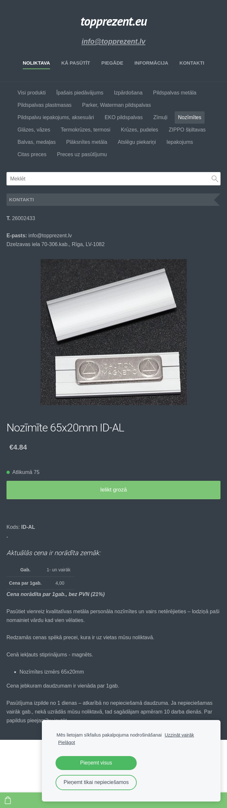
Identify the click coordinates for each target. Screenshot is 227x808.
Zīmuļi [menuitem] (160, 117)
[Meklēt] (113, 178)
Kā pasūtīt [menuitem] (75, 63)
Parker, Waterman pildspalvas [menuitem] (116, 105)
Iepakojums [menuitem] (179, 142)
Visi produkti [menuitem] (32, 92)
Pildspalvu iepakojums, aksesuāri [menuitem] (56, 117)
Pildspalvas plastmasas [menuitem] (44, 105)
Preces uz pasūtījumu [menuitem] (82, 154)
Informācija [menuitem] (151, 63)
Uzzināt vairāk (179, 735)
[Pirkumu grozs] (8, 800)
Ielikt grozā (113, 490)
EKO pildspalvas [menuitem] (124, 117)
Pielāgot (66, 742)
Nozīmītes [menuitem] (189, 117)
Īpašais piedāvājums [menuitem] (79, 92)
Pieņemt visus (96, 762)
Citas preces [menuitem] (32, 154)
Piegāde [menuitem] (112, 63)
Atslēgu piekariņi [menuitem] (137, 142)
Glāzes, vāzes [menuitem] (34, 129)
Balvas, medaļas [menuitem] (37, 142)
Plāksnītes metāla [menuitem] (86, 142)
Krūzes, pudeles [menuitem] (139, 129)
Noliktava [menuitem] (36, 63)
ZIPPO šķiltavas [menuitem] (187, 129)
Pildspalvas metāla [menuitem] (174, 92)
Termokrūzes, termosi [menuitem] (85, 129)
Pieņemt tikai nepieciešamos (96, 782)
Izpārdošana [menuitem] (128, 92)
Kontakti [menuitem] (192, 63)
